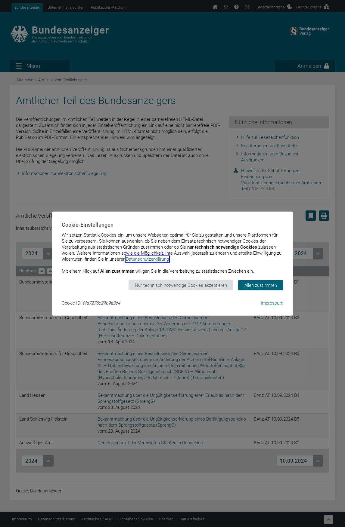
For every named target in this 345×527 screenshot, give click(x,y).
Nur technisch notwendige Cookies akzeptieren (181, 285)
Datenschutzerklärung (147, 259)
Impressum (272, 303)
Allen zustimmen (260, 285)
